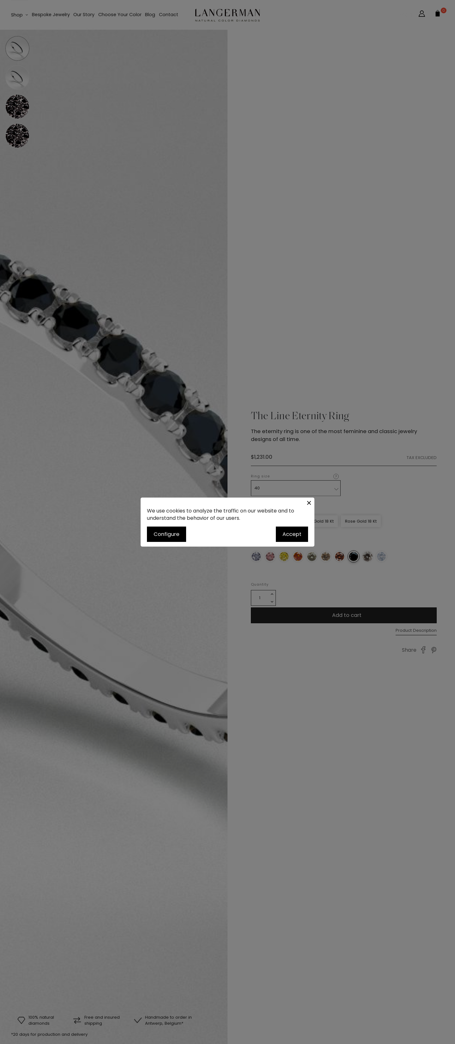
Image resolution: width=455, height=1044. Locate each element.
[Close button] (309, 503)
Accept (291, 534)
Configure (166, 534)
